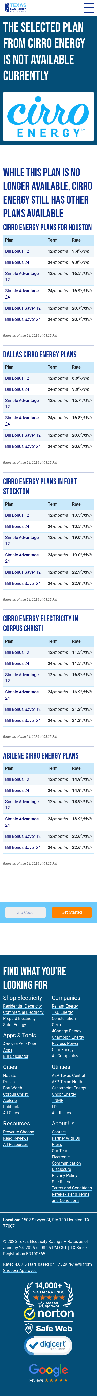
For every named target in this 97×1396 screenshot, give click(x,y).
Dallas (9, 1081)
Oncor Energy (64, 1094)
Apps (7, 1050)
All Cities (11, 1112)
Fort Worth (12, 1088)
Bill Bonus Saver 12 (23, 308)
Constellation (64, 1018)
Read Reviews (15, 1138)
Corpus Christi (16, 1094)
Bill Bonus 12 (17, 251)
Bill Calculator (15, 1056)
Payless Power (65, 1043)
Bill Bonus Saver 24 (23, 319)
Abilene (10, 1100)
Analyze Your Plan (19, 1043)
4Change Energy (66, 1031)
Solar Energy (14, 1024)
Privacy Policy (64, 1175)
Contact (59, 1132)
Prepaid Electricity (19, 1018)
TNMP (57, 1100)
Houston (11, 1075)
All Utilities (61, 1112)
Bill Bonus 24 (17, 262)
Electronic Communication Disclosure (66, 1163)
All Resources (15, 1144)
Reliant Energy (65, 1006)
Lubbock (11, 1106)
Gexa (56, 1024)
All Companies (65, 1055)
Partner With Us (66, 1138)
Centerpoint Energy (69, 1088)
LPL (55, 1106)
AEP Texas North (67, 1081)
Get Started (72, 912)
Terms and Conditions (72, 1188)
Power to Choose (18, 1132)
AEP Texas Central (68, 1075)
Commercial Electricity (23, 1012)
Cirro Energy (63, 1049)
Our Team (61, 1150)
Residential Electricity (22, 1006)
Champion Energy (68, 1037)
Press (57, 1144)
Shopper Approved (20, 1270)
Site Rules (61, 1181)
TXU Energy (62, 1012)
